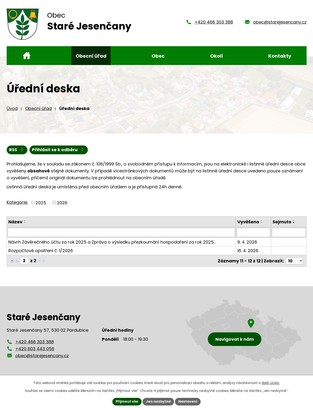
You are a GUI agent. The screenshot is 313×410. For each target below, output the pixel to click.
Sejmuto (282, 222)
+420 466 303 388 (213, 22)
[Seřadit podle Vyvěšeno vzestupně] (262, 221)
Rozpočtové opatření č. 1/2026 (40, 251)
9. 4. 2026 (247, 242)
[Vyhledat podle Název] (121, 232)
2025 (40, 202)
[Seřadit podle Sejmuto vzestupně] (294, 221)
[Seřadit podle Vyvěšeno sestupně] (262, 223)
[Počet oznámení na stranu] (294, 260)
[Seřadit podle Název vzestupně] (25, 221)
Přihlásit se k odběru (58, 150)
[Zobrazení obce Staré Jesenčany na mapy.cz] (243, 332)
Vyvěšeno (248, 222)
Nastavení (188, 401)
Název (15, 222)
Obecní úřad (38, 108)
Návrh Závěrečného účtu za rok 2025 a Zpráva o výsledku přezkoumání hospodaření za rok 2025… (112, 242)
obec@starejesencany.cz (280, 22)
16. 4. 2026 (248, 251)
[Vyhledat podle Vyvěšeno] (253, 232)
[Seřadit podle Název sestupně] (25, 223)
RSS (17, 150)
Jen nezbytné (158, 401)
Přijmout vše (127, 401)
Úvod (12, 108)
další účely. (271, 382)
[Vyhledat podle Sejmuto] (289, 232)
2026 (62, 202)
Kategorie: (17, 202)
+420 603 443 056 (34, 349)
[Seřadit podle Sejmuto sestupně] (294, 223)
